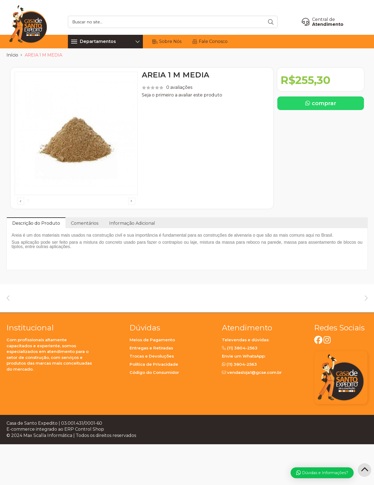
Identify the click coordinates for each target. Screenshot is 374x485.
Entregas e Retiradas (151, 391)
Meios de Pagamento (152, 383)
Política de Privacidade (154, 407)
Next (131, 210)
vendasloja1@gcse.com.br (254, 415)
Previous (20, 210)
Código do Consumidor (154, 415)
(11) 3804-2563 (242, 391)
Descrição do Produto (36, 242)
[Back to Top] (364, 470)
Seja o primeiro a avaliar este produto (182, 95)
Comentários (84, 242)
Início (12, 55)
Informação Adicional (132, 242)
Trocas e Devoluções (152, 399)
